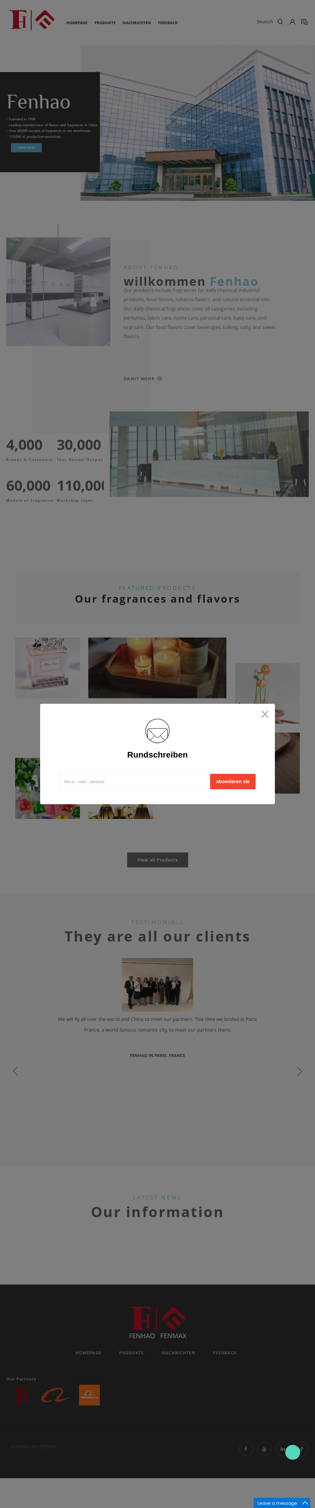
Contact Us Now (292, 1452)
